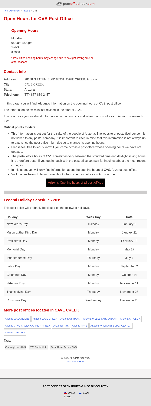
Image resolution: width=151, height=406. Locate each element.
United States (69, 395)
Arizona (27, 10)
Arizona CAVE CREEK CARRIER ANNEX (27, 325)
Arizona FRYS (61, 325)
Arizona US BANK (70, 318)
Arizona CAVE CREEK (45, 318)
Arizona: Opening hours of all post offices (75, 182)
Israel (84, 393)
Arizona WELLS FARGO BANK (100, 318)
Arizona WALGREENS (17, 318)
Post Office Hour (12, 10)
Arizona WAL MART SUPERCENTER (110, 325)
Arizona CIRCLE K (130, 318)
